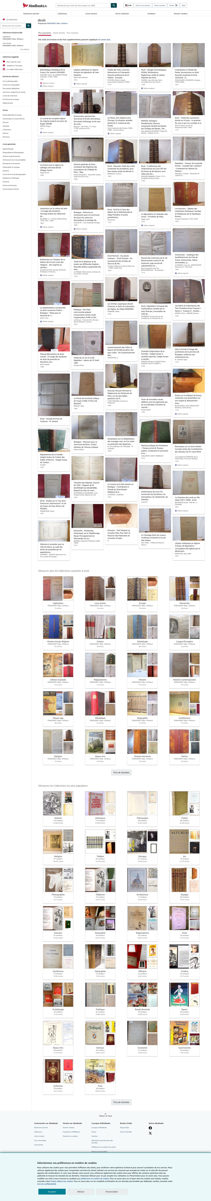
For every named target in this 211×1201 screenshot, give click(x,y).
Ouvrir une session (143, 5)
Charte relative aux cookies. (62, 1181)
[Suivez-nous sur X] (150, 1133)
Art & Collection (122, 13)
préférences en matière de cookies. (95, 1178)
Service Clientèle (126, 1132)
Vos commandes (40, 1140)
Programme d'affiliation (71, 1132)
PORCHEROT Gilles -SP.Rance (57, 23)
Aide (183, 5)
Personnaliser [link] (112, 1191)
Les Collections (9, 20)
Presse (94, 1132)
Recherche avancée (31, 13)
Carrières (95, 1136)
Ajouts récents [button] (59, 33)
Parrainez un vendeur (70, 1136)
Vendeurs (151, 13)
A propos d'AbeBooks (99, 1128)
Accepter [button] (52, 1191)
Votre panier (38, 1145)
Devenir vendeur (181, 13)
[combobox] (83, 5)
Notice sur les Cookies (99, 1151)
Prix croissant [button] (72, 33)
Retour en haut (105, 1116)
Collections (62, 13)
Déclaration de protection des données (102, 1141)
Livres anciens (91, 13)
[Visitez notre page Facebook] (150, 1128)
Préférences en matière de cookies (104, 1147)
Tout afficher (24, 49)
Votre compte (159, 5)
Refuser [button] (80, 1191)
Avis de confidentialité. (46, 1184)
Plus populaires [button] (44, 33)
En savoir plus (104, 39)
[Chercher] (114, 5)
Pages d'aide (124, 1128)
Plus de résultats (121, 772)
